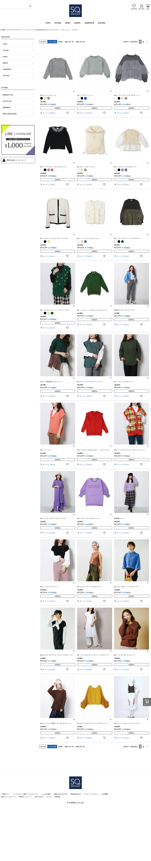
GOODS (102, 23)
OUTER (57, 23)
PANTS (77, 23)
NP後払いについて (25, 796)
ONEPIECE (89, 23)
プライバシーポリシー (91, 794)
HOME (3, 30)
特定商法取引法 (75, 794)
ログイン (50, 796)
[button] (147, 42)
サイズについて (33, 794)
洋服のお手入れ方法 (60, 794)
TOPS (48, 23)
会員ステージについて (8, 796)
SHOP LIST (7, 101)
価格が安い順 (69, 41)
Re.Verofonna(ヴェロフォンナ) (46, 30)
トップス (61, 30)
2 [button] (143, 42)
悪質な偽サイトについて (16, 160)
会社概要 (105, 794)
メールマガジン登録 (19, 794)
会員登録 (57, 796)
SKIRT (68, 23)
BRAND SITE (8, 94)
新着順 (60, 41)
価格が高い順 (80, 41)
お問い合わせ (39, 796)
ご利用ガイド (5, 794)
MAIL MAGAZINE (10, 113)
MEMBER (6, 107)
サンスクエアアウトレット (16, 30)
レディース (30, 30)
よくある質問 (46, 794)
